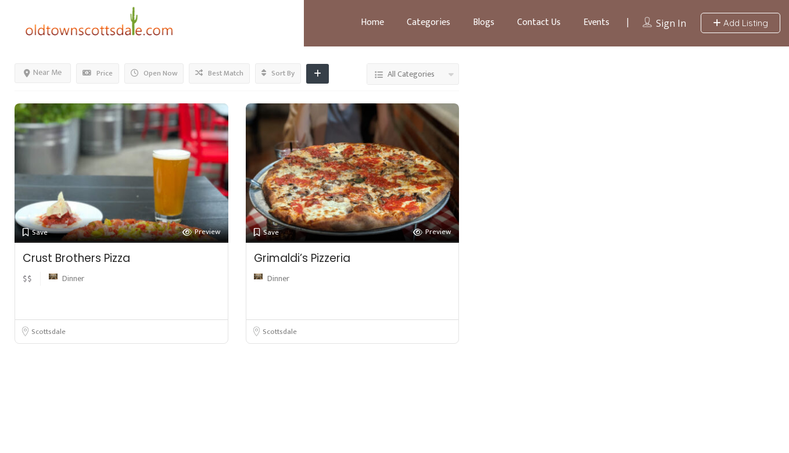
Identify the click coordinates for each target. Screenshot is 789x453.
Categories (428, 22)
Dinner (73, 278)
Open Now (154, 73)
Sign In (671, 23)
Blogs (483, 22)
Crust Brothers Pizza (76, 258)
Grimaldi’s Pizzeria (302, 258)
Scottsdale (48, 331)
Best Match (219, 73)
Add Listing (740, 22)
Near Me (43, 72)
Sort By (278, 73)
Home (372, 22)
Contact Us (539, 22)
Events (596, 22)
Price (98, 73)
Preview (201, 232)
